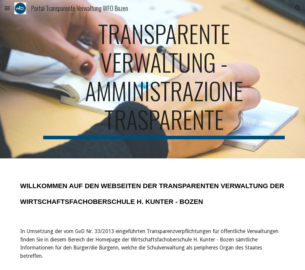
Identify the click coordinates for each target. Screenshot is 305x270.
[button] (7, 8)
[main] (164, 79)
